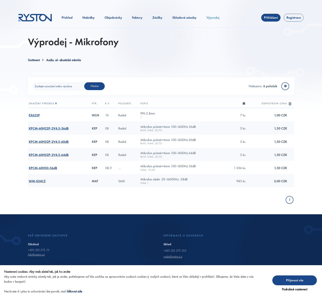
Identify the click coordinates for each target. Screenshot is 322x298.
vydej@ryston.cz (172, 256)
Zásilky (157, 17)
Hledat (95, 86)
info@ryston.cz (36, 254)
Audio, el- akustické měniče (63, 60)
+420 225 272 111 (39, 250)
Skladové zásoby (184, 17)
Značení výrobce (43, 103)
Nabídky (88, 17)
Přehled (67, 17)
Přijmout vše (294, 280)
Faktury (137, 17)
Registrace (293, 17)
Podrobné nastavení (294, 289)
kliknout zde (74, 291)
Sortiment (34, 60)
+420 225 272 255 (174, 251)
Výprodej (212, 17)
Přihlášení (271, 17)
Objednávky (113, 17)
